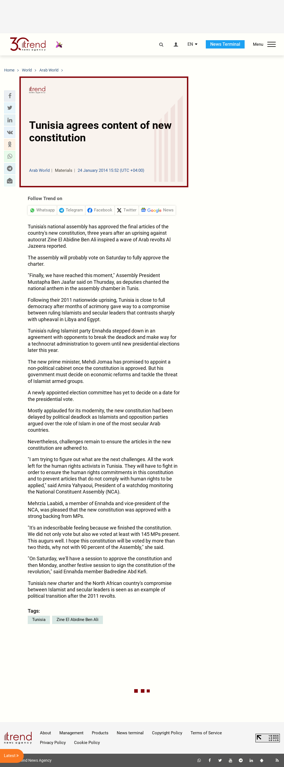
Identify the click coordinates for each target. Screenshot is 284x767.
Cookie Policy (87, 742)
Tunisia (38, 619)
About (45, 732)
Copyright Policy (167, 732)
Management (71, 732)
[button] (10, 95)
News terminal (130, 732)
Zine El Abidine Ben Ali (77, 619)
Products (100, 732)
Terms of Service (206, 732)
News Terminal (225, 44)
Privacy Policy (53, 742)
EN (190, 44)
